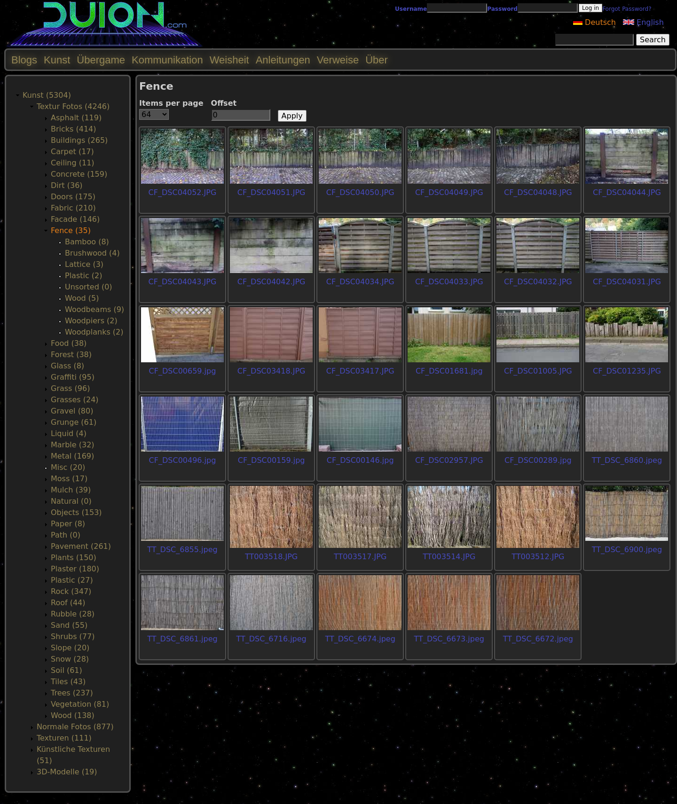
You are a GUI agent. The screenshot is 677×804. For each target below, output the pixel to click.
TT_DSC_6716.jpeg (271, 638)
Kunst (57, 60)
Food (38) (69, 343)
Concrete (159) (79, 174)
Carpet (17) (72, 151)
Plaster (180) (75, 568)
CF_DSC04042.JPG (271, 281)
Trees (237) (72, 692)
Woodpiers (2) (91, 320)
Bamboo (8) (87, 241)
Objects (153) (76, 512)
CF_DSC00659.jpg (182, 371)
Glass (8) (67, 365)
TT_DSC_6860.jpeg (627, 460)
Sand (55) (69, 625)
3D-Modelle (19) (67, 771)
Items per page (171, 103)
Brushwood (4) (92, 253)
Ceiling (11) (72, 162)
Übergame (101, 60)
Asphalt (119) (76, 117)
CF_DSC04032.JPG (538, 281)
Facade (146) (75, 219)
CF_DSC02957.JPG (449, 460)
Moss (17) (69, 478)
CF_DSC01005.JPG (538, 371)
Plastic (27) (72, 580)
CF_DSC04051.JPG (271, 192)
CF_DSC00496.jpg (182, 460)
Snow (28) (70, 659)
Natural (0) (71, 501)
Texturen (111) (64, 738)
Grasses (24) (75, 399)
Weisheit (229, 60)
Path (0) (65, 535)
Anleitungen (283, 60)
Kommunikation (167, 60)
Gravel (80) (72, 410)
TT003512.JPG (538, 556)
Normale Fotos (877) (75, 726)
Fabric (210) (73, 207)
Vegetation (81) (80, 704)
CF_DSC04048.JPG (538, 192)
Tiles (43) (68, 681)
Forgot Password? (626, 9)
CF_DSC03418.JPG (271, 371)
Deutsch (594, 22)
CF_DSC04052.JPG (183, 192)
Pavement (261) (81, 546)
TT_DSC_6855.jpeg (182, 549)
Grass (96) (70, 388)
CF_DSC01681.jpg (449, 371)
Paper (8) (68, 523)
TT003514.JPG (449, 556)
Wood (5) (82, 298)
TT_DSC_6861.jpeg (182, 638)
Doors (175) (73, 196)
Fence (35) (71, 230)
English (643, 22)
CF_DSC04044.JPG (627, 192)
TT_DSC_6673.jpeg (449, 638)
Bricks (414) (73, 129)
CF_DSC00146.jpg (360, 460)
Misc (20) (68, 467)
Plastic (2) (83, 275)
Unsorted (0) (88, 286)
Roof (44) (68, 602)
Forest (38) (71, 354)
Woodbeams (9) (94, 309)
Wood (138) (72, 715)
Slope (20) (70, 647)
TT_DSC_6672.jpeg (538, 638)
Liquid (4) (69, 433)
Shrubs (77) (72, 636)
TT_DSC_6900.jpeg (627, 549)
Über (376, 60)
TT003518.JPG (271, 556)
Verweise (338, 60)
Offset (224, 103)
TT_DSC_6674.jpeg (360, 638)
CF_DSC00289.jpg (538, 460)
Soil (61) (66, 670)
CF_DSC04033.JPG (449, 281)
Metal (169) (72, 456)
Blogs (24, 60)
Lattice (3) (84, 264)
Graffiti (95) (72, 377)
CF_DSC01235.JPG (627, 371)
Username (411, 9)
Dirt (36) (67, 185)
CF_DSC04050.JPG (360, 192)
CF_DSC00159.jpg (271, 460)
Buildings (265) (79, 140)
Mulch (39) (71, 489)
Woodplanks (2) (94, 332)
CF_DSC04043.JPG (183, 281)
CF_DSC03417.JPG (360, 371)
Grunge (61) (73, 422)
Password (502, 9)
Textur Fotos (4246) (73, 106)
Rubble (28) (72, 613)
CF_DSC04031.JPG (627, 281)
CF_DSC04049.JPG (449, 192)
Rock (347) (71, 591)
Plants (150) (73, 557)
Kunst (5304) (47, 95)
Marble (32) (72, 444)
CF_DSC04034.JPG (360, 281)
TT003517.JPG (360, 556)
